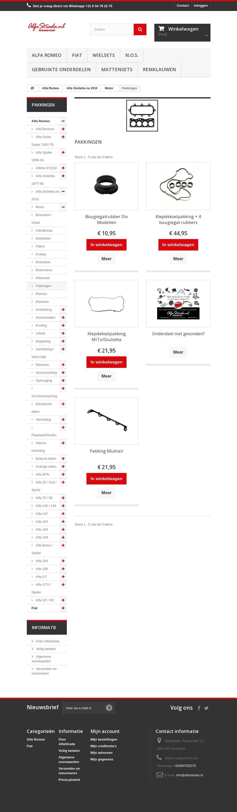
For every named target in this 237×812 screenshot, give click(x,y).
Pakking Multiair (106, 451)
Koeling (41, 325)
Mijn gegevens (102, 759)
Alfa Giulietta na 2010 (45, 195)
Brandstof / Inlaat (42, 218)
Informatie (44, 627)
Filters (40, 246)
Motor (39, 207)
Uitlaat (40, 333)
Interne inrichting (39, 447)
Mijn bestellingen (104, 739)
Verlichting (43, 419)
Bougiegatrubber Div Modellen (106, 219)
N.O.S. (131, 55)
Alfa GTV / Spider (41, 588)
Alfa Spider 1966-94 (42, 156)
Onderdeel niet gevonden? (178, 333)
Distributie (43, 238)
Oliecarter (42, 278)
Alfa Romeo (46, 55)
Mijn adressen (102, 753)
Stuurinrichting (46, 372)
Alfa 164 (41, 561)
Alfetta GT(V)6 (46, 168)
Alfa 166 (41, 569)
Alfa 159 (41, 537)
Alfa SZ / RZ (44, 600)
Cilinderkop (44, 230)
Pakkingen (43, 286)
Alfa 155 (41, 521)
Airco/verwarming (44, 396)
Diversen (42, 302)
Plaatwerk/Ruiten (44, 435)
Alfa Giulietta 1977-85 (43, 179)
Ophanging (43, 380)
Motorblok (43, 262)
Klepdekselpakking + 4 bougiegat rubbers (178, 219)
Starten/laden (45, 317)
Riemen (41, 294)
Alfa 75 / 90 (44, 498)
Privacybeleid (69, 780)
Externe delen (45, 458)
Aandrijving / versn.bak (43, 353)
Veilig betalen (45, 649)
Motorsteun (44, 270)
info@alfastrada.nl (189, 775)
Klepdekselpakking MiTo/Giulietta (107, 336)
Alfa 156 (41, 529)
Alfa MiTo (42, 474)
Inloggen (201, 5)
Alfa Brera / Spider (42, 549)
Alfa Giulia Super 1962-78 (43, 140)
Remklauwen (159, 69)
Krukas (40, 254)
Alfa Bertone (44, 129)
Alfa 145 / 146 (45, 506)
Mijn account (105, 731)
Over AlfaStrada (47, 641)
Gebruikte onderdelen (61, 69)
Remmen (42, 365)
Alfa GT (41, 577)
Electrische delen (42, 408)
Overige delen (46, 466)
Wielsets (104, 55)
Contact (183, 5)
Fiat (77, 55)
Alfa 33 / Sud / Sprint (44, 486)
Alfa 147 (41, 514)
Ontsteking (43, 309)
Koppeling (43, 341)
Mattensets (116, 69)
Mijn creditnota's (104, 746)
